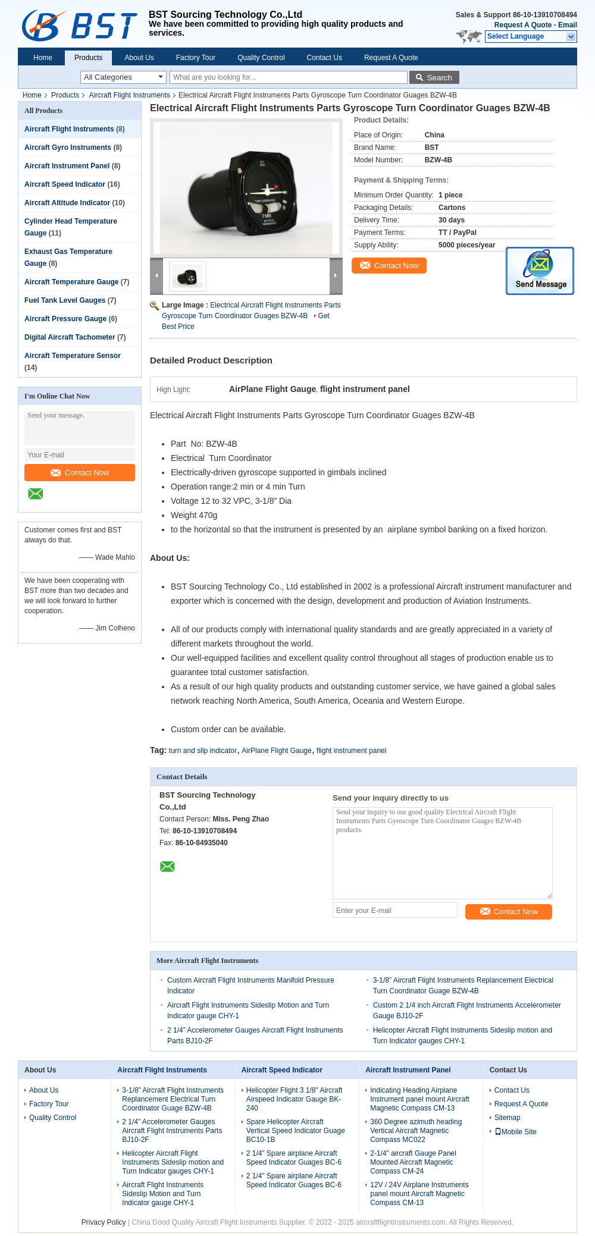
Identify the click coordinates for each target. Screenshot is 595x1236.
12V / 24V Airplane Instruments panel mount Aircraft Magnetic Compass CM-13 (419, 1194)
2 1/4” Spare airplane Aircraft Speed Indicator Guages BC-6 (294, 1157)
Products (88, 58)
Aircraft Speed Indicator (64, 184)
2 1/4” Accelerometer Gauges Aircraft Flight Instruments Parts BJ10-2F (172, 1131)
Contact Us (324, 58)
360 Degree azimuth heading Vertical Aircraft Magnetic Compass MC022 (416, 1131)
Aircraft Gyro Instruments (67, 147)
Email (567, 25)
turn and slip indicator (203, 750)
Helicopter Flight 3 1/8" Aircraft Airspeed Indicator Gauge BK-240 (294, 1099)
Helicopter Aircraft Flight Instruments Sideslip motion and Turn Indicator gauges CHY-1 (173, 1162)
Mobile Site (515, 1132)
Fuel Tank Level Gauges (65, 300)
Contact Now (80, 472)
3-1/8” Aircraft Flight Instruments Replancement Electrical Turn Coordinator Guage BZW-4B (173, 1099)
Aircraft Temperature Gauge (71, 282)
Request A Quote (523, 25)
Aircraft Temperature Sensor (72, 356)
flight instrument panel (351, 750)
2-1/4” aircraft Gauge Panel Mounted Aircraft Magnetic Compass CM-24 (413, 1162)
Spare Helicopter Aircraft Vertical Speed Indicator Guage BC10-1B (295, 1131)
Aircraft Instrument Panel (66, 166)
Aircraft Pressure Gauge (65, 319)
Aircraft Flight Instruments (129, 95)
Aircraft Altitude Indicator (67, 203)
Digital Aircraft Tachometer (69, 337)
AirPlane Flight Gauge (276, 750)
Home (42, 58)
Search (439, 77)
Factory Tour (195, 58)
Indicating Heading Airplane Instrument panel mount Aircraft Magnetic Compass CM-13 (419, 1099)
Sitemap (507, 1117)
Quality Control (260, 58)
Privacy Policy (104, 1222)
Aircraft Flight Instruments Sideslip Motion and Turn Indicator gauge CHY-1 (162, 1194)
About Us (139, 58)
